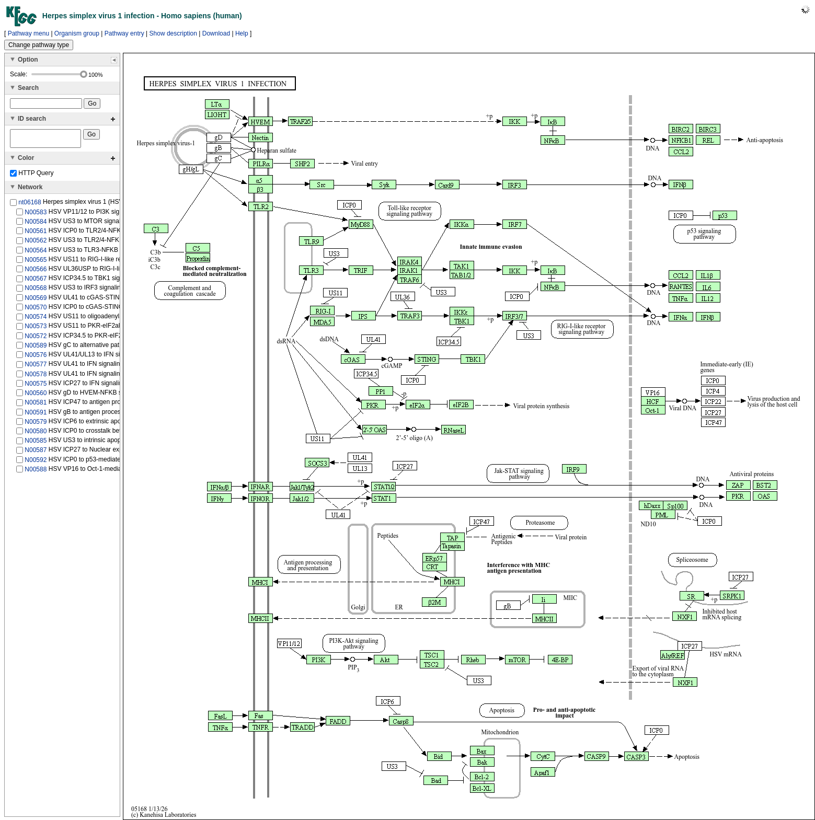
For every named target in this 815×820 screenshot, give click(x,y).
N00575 (36, 386)
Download (216, 33)
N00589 (36, 348)
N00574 (36, 320)
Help (241, 33)
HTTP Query (31, 176)
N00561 (36, 234)
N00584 (36, 224)
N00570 (36, 310)
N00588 (36, 472)
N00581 (36, 405)
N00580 (36, 434)
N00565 (36, 263)
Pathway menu (28, 33)
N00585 (36, 443)
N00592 (36, 463)
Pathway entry (124, 33)
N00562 (36, 243)
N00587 (36, 453)
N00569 (36, 301)
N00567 (36, 281)
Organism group (76, 33)
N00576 (36, 358)
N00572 (36, 338)
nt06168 (29, 205)
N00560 (36, 396)
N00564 (36, 253)
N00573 (36, 329)
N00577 (36, 367)
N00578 (36, 376)
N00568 (36, 291)
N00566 (36, 272)
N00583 (36, 214)
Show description (173, 33)
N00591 (36, 415)
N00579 (36, 425)
